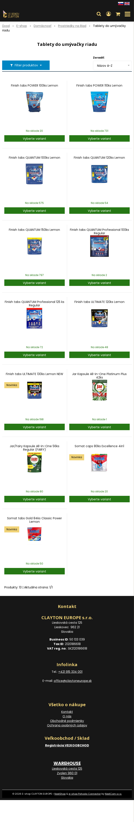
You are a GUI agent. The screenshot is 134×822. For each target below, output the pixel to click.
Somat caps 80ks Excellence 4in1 (99, 446)
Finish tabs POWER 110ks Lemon (99, 85)
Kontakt (67, 712)
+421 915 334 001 (70, 672)
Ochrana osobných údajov (67, 725)
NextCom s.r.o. (113, 794)
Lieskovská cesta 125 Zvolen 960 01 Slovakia (67, 773)
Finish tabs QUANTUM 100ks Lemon (34, 157)
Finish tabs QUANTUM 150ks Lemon (34, 229)
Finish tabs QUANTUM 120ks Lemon (99, 157)
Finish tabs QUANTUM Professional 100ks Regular (99, 231)
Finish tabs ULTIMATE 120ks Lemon (99, 302)
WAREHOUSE (67, 763)
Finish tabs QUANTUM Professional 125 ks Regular (34, 303)
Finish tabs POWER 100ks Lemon (34, 85)
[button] (99, 14)
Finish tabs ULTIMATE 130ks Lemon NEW (34, 374)
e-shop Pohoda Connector (85, 794)
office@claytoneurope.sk (73, 681)
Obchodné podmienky (67, 721)
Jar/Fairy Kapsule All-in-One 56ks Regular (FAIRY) (34, 447)
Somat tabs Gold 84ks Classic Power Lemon (34, 519)
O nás (67, 716)
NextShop (60, 794)
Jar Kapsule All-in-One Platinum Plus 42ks (99, 375)
